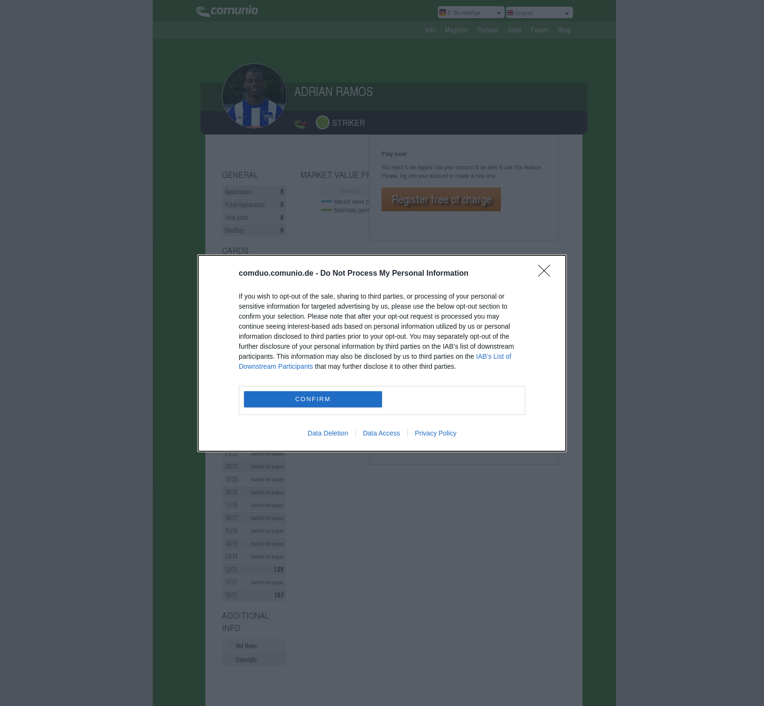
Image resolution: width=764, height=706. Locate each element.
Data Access (381, 433)
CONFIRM (313, 399)
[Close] (547, 274)
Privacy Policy (435, 433)
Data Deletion (328, 433)
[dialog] (382, 353)
